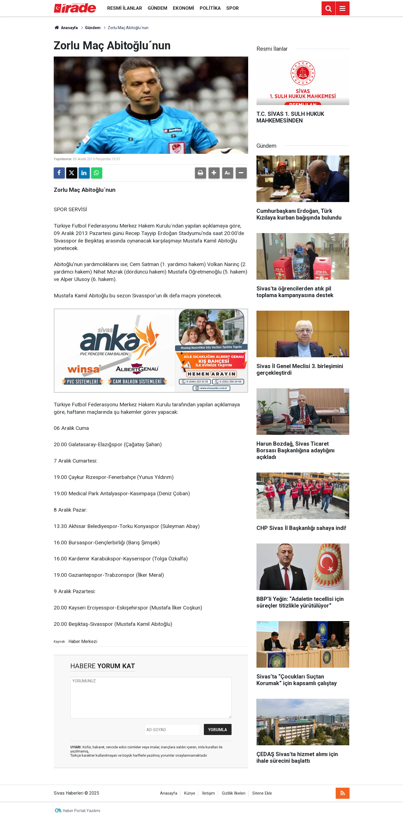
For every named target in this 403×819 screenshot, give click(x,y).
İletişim (208, 793)
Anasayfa (66, 27)
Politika (210, 8)
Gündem (157, 8)
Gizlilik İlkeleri (233, 793)
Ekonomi (183, 8)
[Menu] (343, 8)
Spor (232, 8)
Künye (189, 793)
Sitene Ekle (262, 793)
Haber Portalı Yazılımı (81, 810)
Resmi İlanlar (124, 8)
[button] (214, 172)
